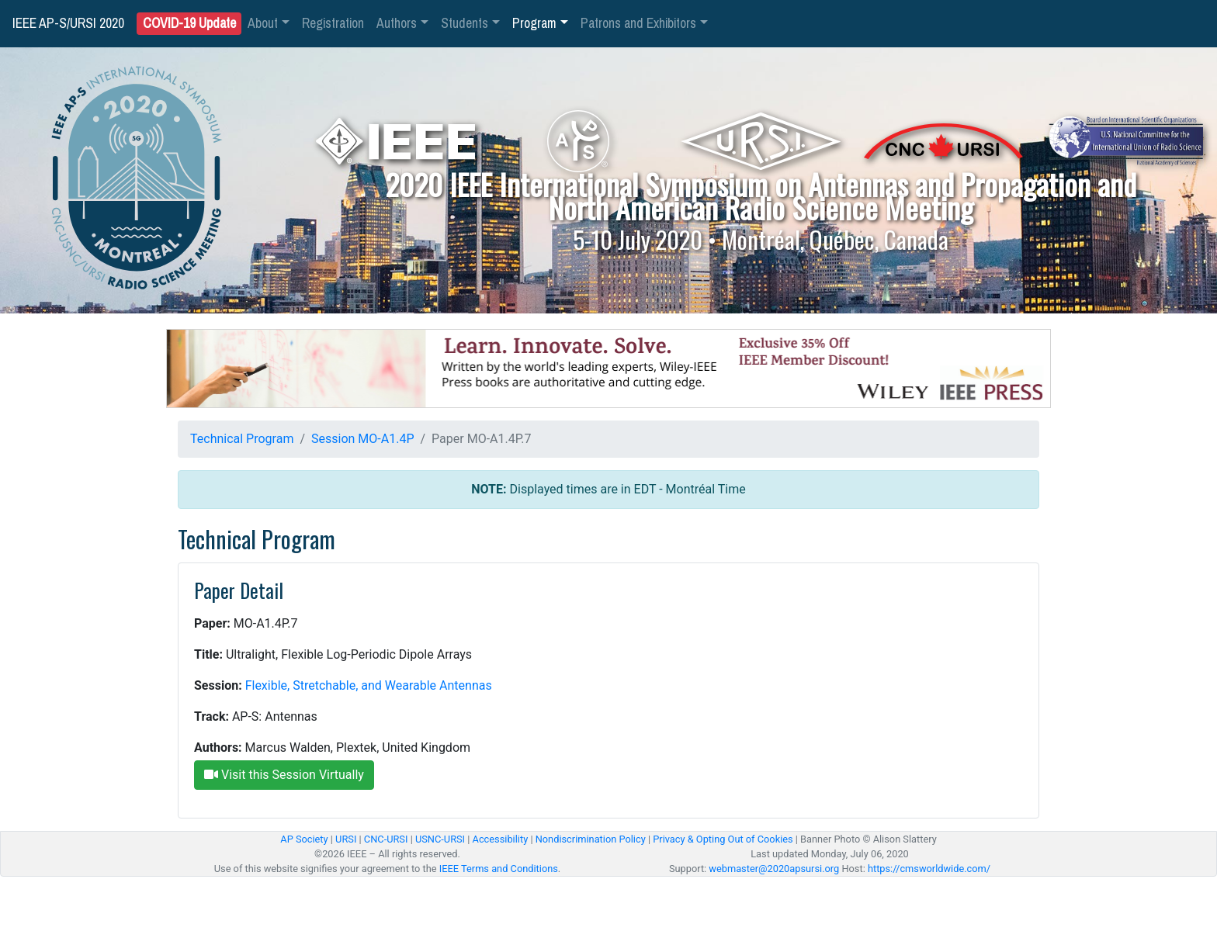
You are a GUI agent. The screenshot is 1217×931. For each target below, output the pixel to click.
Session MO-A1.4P (362, 438)
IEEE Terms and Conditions (498, 868)
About (263, 23)
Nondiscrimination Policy (591, 839)
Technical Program (241, 438)
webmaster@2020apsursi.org (774, 868)
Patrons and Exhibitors (638, 23)
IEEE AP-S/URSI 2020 (68, 23)
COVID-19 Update (189, 23)
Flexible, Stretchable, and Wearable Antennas (368, 685)
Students (464, 23)
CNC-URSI (386, 839)
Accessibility (501, 839)
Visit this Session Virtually (284, 774)
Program (534, 23)
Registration (333, 23)
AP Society (304, 839)
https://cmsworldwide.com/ (929, 868)
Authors (396, 23)
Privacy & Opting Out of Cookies (722, 839)
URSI (345, 839)
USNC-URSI (440, 839)
